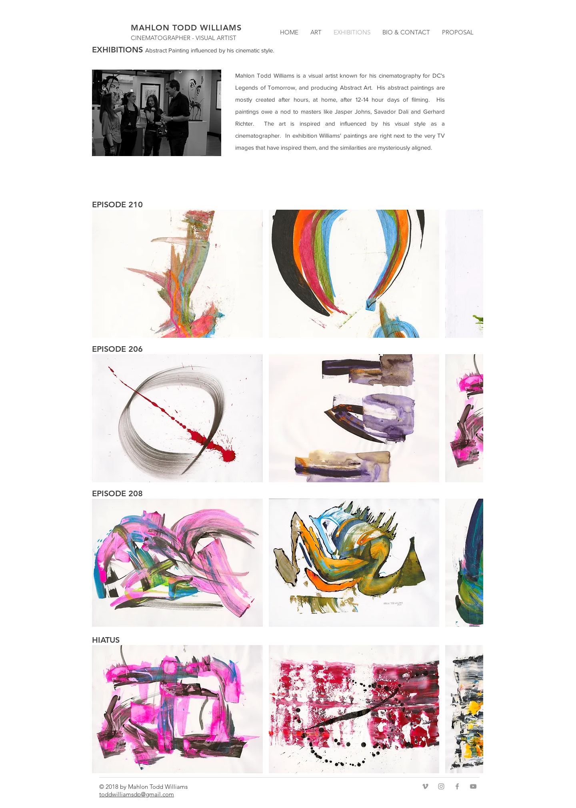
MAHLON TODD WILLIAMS (186, 27)
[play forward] (473, 274)
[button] (177, 274)
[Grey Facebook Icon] (457, 786)
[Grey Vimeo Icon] (425, 786)
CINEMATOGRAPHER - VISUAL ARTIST (183, 38)
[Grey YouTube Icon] (473, 786)
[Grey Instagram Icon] (441, 786)
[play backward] (102, 274)
